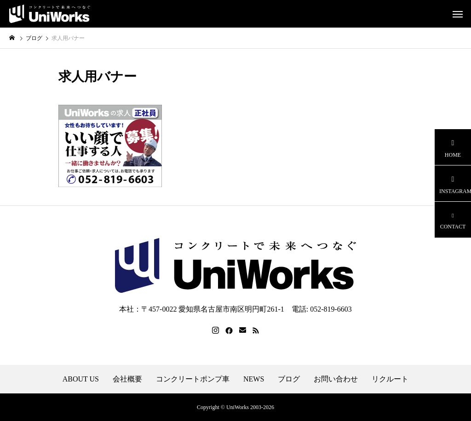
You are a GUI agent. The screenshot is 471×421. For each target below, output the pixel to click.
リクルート (390, 379)
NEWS (253, 379)
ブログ (289, 379)
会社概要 (127, 379)
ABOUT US (81, 379)
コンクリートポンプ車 (193, 379)
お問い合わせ (336, 379)
